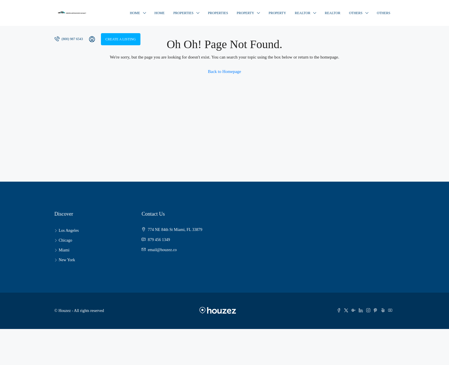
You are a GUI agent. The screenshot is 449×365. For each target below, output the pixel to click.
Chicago (65, 240)
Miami (64, 250)
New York (67, 260)
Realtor (302, 13)
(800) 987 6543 (69, 38)
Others (355, 13)
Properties (183, 13)
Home (135, 13)
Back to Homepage (224, 71)
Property (245, 13)
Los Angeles (69, 230)
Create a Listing (121, 39)
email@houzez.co (162, 250)
